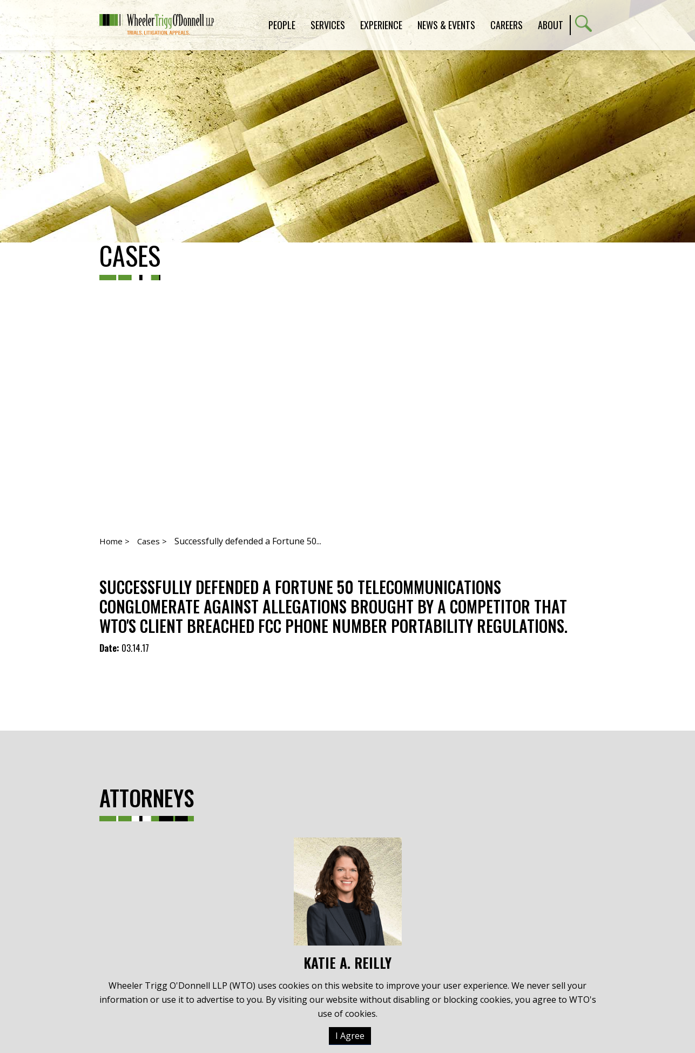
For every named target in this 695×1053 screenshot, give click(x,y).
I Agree (350, 1036)
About (550, 25)
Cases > (152, 541)
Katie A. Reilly (348, 904)
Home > (114, 541)
